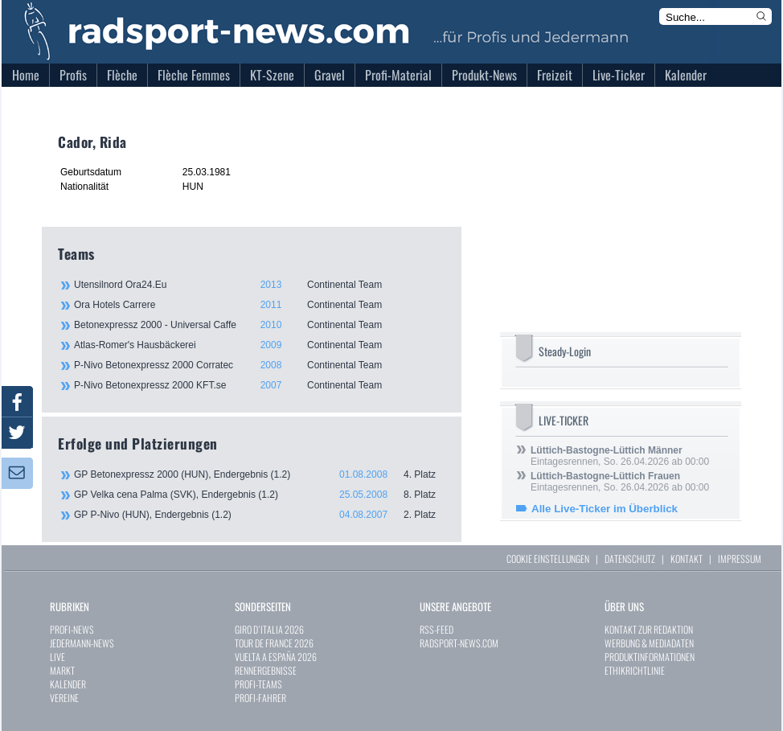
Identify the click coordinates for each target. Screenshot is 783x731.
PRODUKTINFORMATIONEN (650, 656)
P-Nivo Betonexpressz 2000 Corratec (259, 365)
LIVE (57, 656)
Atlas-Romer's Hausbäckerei (259, 345)
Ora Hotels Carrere (259, 304)
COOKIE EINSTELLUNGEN (547, 558)
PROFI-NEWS (72, 629)
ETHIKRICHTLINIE (635, 670)
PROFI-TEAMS (258, 684)
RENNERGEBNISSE (266, 670)
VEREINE (64, 697)
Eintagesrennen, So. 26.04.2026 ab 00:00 (620, 456)
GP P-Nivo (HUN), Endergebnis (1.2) (259, 514)
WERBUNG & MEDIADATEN (649, 643)
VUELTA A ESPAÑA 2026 (276, 656)
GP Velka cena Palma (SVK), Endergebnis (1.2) (259, 494)
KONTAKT (686, 558)
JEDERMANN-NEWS (82, 643)
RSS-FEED (436, 629)
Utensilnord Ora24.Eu (259, 284)
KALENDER (68, 684)
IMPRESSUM (739, 558)
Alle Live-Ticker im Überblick (604, 509)
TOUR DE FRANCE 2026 (274, 643)
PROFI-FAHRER (260, 697)
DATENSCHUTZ (630, 558)
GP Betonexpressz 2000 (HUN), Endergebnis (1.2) (259, 474)
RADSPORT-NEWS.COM (459, 643)
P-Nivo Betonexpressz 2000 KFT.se (259, 385)
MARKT (62, 670)
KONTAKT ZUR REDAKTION (649, 629)
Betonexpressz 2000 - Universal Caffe (259, 325)
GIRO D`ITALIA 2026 (269, 629)
